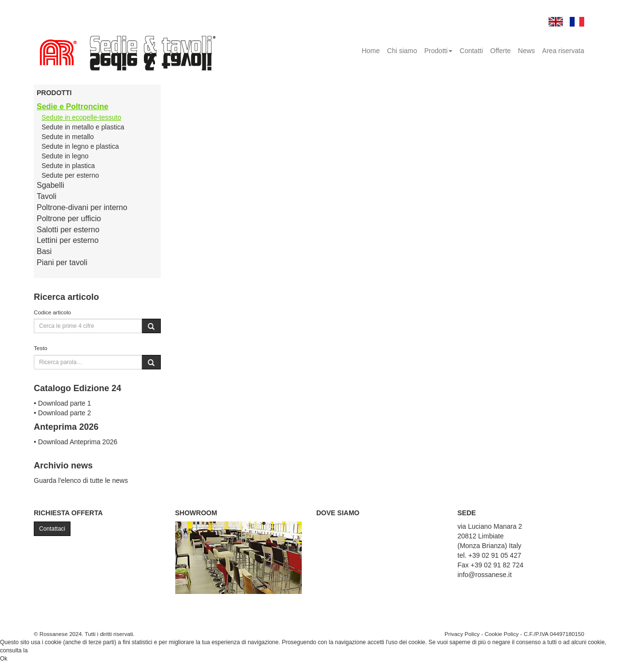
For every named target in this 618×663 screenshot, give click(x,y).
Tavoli (46, 196)
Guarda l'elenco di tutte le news (81, 480)
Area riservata (563, 51)
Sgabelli (50, 185)
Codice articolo (52, 312)
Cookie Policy (502, 634)
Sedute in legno (65, 156)
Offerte (500, 51)
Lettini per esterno (67, 240)
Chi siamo (402, 51)
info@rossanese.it (485, 574)
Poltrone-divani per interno (82, 207)
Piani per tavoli (62, 262)
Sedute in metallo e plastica (83, 127)
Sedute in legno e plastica (80, 146)
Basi (44, 251)
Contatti (471, 51)
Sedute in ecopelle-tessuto (81, 117)
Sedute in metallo (68, 137)
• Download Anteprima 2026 (75, 442)
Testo (40, 348)
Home (370, 51)
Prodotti (438, 51)
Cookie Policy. (47, 650)
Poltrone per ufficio (69, 218)
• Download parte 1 (62, 403)
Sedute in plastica (68, 165)
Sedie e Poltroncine (72, 106)
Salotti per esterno (68, 230)
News (526, 51)
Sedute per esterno (70, 175)
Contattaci (52, 528)
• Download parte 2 (62, 413)
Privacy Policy (462, 634)
